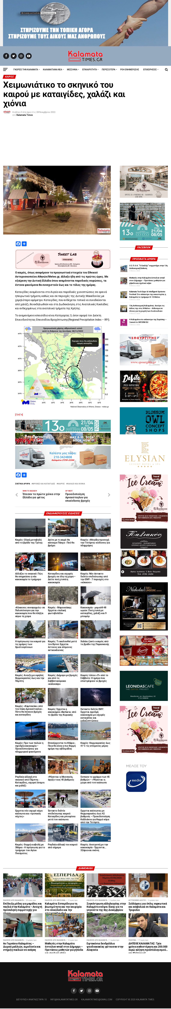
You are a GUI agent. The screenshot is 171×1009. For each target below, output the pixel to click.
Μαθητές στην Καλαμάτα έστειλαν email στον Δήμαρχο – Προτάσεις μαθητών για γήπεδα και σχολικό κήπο (147, 280)
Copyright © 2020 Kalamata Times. (135, 1000)
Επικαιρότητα (89, 69)
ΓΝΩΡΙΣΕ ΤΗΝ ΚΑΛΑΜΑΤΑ (25, 69)
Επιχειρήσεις (150, 69)
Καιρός (61, 484)
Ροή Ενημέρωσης (129, 69)
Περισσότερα (108, 69)
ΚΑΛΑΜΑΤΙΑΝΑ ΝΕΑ (52, 69)
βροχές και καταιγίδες (44, 484)
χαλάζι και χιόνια (76, 484)
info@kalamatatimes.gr (64, 1000)
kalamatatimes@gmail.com (96, 1000)
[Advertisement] (85, 143)
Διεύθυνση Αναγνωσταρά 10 (31, 1000)
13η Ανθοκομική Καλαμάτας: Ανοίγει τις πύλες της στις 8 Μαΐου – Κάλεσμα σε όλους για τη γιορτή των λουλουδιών (147, 308)
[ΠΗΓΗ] (19, 414)
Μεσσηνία (72, 69)
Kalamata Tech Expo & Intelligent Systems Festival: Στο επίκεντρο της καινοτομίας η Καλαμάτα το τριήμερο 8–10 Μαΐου (147, 294)
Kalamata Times (25, 115)
